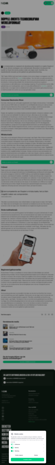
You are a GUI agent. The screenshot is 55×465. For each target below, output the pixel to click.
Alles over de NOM (33, 409)
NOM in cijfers (9, 434)
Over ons (6, 438)
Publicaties (31, 413)
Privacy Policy (5, 456)
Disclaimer (4, 460)
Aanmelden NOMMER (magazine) (14, 382)
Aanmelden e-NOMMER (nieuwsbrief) (27, 361)
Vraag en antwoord (33, 417)
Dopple (20, 78)
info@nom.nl (5, 400)
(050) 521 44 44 (6, 402)
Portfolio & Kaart (33, 415)
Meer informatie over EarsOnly (10, 95)
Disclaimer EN (5, 458)
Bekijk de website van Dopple (10, 162)
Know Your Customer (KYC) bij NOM (38, 419)
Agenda (5, 446)
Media (4, 442)
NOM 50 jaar (32, 421)
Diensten (6, 426)
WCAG (3, 462)
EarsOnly (44, 86)
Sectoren (6, 430)
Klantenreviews (32, 411)
